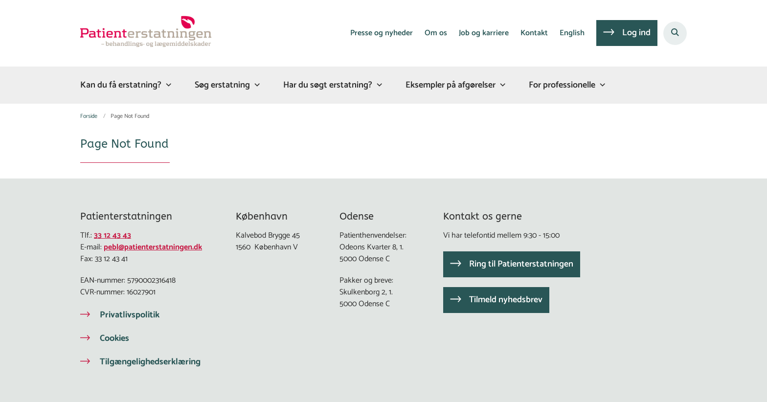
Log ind (636, 32)
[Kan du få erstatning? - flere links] (167, 85)
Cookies (114, 338)
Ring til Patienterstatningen (521, 264)
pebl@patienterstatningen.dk (153, 247)
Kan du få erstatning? (120, 85)
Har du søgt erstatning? (327, 85)
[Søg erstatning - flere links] (256, 85)
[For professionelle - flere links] (601, 85)
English (572, 33)
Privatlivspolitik (129, 315)
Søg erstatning (222, 85)
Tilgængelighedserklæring (150, 362)
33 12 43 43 (112, 235)
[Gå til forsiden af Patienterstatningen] (145, 33)
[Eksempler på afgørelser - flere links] (501, 85)
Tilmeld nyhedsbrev (505, 299)
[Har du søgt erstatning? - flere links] (378, 85)
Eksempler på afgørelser (451, 85)
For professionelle (562, 85)
